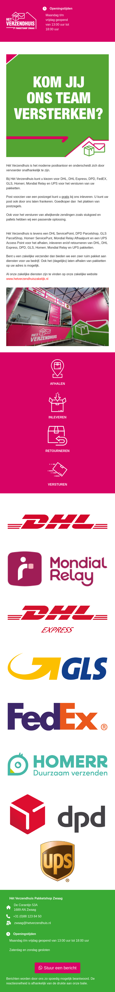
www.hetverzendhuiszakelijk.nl (27, 278)
